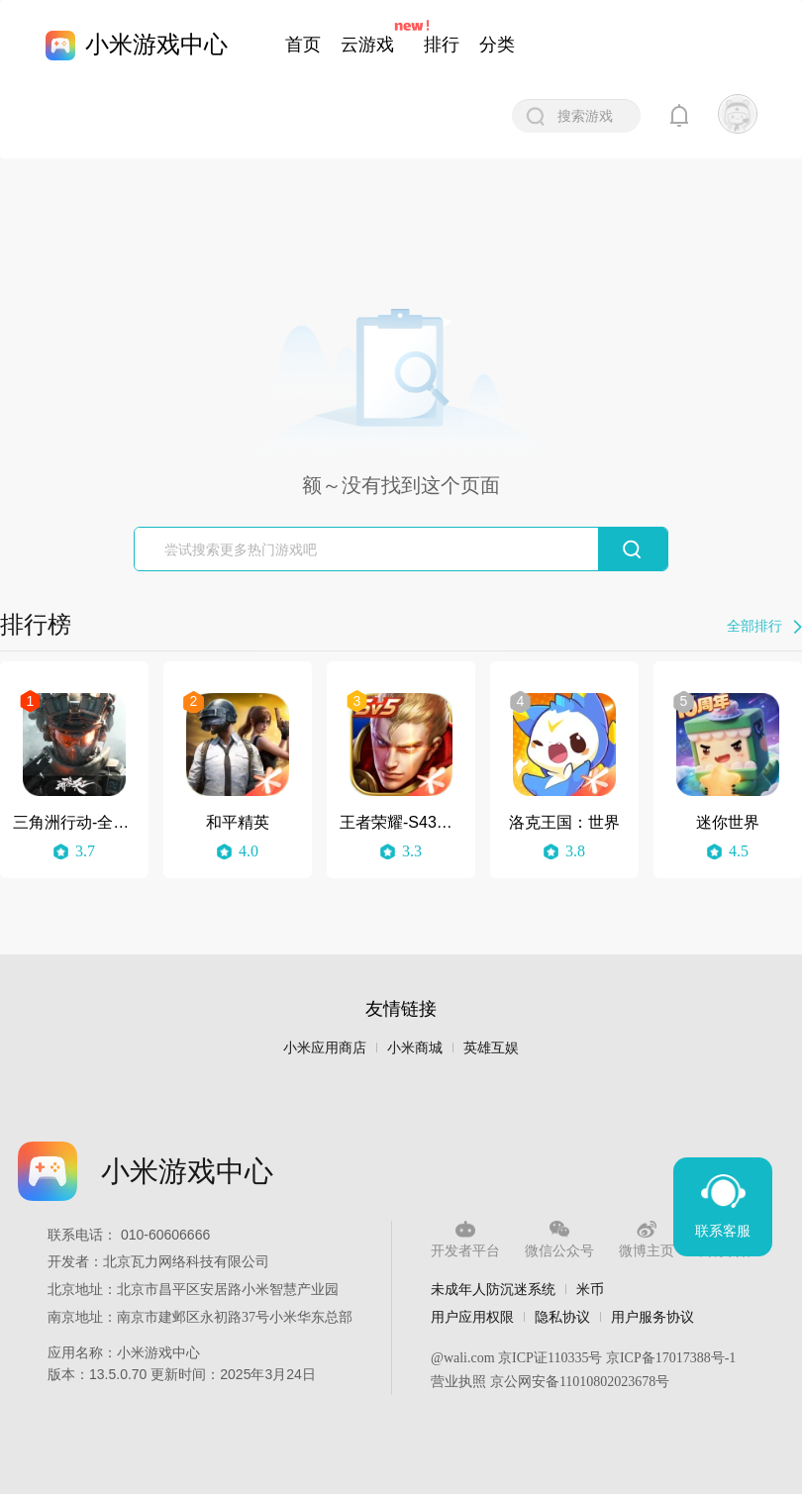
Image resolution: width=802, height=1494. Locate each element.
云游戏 (367, 44)
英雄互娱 (491, 1048)
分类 (497, 44)
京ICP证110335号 (550, 1357)
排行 (441, 44)
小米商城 (415, 1048)
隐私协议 (562, 1317)
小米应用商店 (324, 1048)
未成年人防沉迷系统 (493, 1289)
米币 (590, 1289)
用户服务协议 (652, 1317)
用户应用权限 (472, 1317)
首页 (303, 44)
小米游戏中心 (156, 44)
